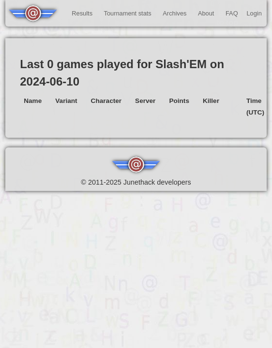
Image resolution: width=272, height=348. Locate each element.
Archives (174, 13)
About (206, 13)
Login (253, 13)
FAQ (232, 13)
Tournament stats (127, 13)
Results (82, 13)
